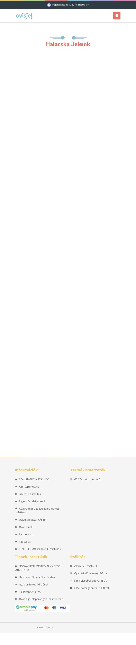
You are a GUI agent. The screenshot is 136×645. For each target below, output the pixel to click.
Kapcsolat (22, 541)
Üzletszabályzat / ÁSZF (30, 519)
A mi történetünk (27, 486)
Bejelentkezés (60, 4)
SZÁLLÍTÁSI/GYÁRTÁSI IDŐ (32, 479)
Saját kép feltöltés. (28, 592)
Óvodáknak (23, 527)
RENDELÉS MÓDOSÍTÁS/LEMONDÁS (38, 549)
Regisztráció (82, 4)
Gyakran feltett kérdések (31, 584)
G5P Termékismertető (85, 479)
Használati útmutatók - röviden (35, 577)
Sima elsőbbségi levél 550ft (88, 580)
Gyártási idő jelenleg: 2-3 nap (89, 573)
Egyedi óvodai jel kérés (31, 501)
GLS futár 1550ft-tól (83, 566)
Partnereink (24, 534)
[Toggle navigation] (116, 15)
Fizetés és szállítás (28, 494)
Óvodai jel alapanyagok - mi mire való (39, 599)
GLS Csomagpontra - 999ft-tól (89, 588)
